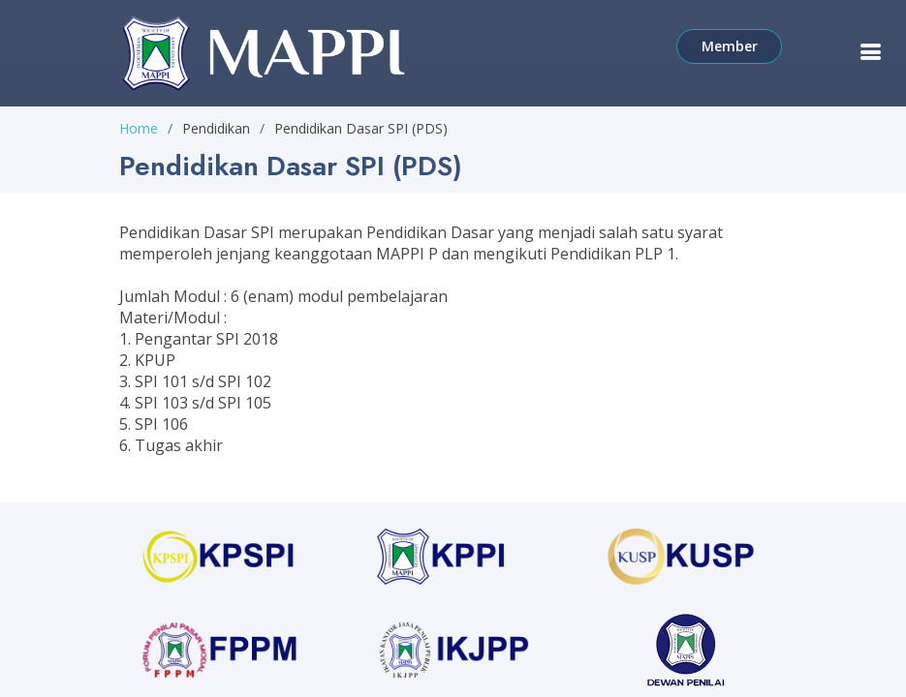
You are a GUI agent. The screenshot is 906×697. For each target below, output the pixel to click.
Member (734, 45)
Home (138, 128)
